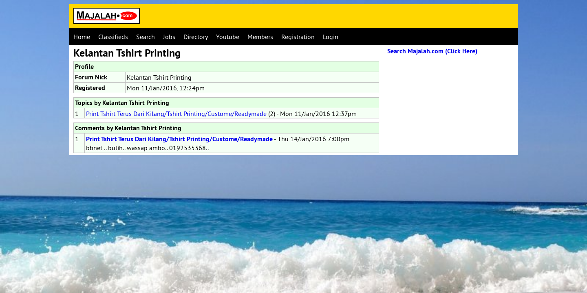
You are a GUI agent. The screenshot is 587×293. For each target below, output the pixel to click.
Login (330, 37)
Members (260, 37)
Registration (298, 37)
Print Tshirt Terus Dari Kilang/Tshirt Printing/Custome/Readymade (176, 113)
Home (81, 37)
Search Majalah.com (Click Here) (432, 51)
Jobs (169, 37)
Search (145, 37)
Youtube (227, 37)
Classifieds (113, 37)
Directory (195, 37)
